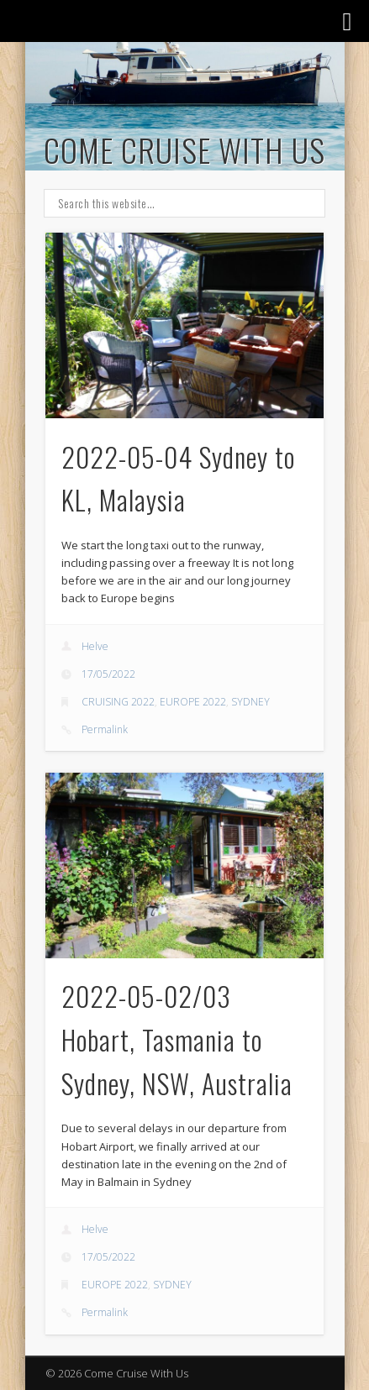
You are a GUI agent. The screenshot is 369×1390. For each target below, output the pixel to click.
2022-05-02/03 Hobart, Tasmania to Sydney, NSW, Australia (177, 1039)
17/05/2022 (108, 674)
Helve (95, 646)
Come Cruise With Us (184, 149)
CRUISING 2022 (118, 702)
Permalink (105, 729)
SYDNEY (250, 702)
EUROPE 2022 (193, 702)
